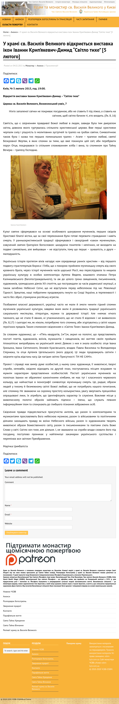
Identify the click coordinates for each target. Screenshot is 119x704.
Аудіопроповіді (96, 2)
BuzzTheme (26, 699)
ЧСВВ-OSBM (107, 669)
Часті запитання (85, 19)
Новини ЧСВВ (9, 591)
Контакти (32, 24)
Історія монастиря (62, 2)
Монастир (30, 65)
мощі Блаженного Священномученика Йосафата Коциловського (50, 575)
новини (6, 19)
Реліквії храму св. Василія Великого (20, 630)
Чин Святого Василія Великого (41, 2)
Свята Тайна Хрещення (14, 620)
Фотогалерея (109, 2)
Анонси (40, 65)
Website (8, 523)
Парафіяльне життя (12, 615)
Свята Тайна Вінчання (13, 625)
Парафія (103, 19)
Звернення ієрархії (12, 606)
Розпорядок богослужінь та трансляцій (50, 19)
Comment (9, 482)
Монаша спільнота (79, 2)
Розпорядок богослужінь (14, 601)
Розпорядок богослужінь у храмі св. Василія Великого (77, 572)
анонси (19, 19)
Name (8, 505)
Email (8, 514)
